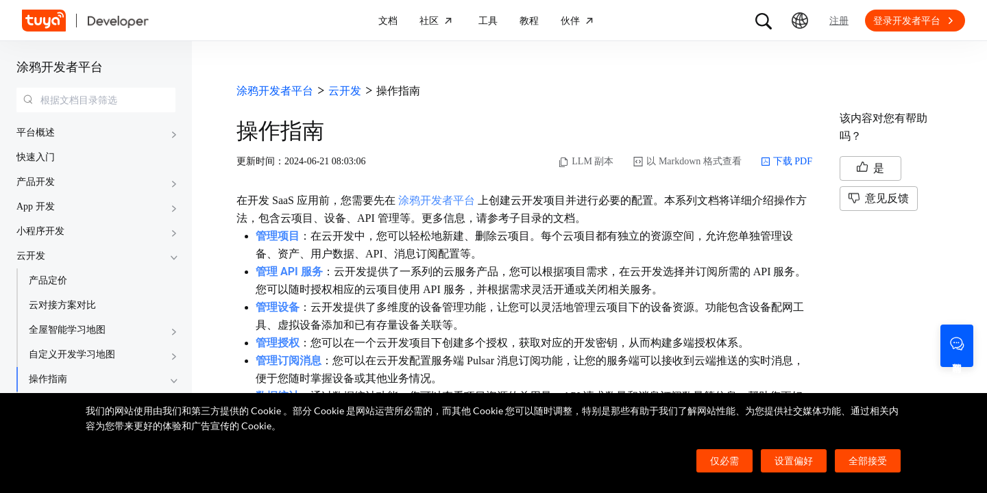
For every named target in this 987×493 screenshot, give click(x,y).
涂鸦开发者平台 (59, 67)
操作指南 (48, 379)
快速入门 (35, 157)
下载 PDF (786, 161)
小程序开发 (40, 231)
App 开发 (35, 206)
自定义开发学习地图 (72, 354)
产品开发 (35, 182)
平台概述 (35, 132)
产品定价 (48, 280)
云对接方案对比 (62, 305)
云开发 (30, 256)
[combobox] (96, 100)
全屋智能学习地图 (67, 330)
